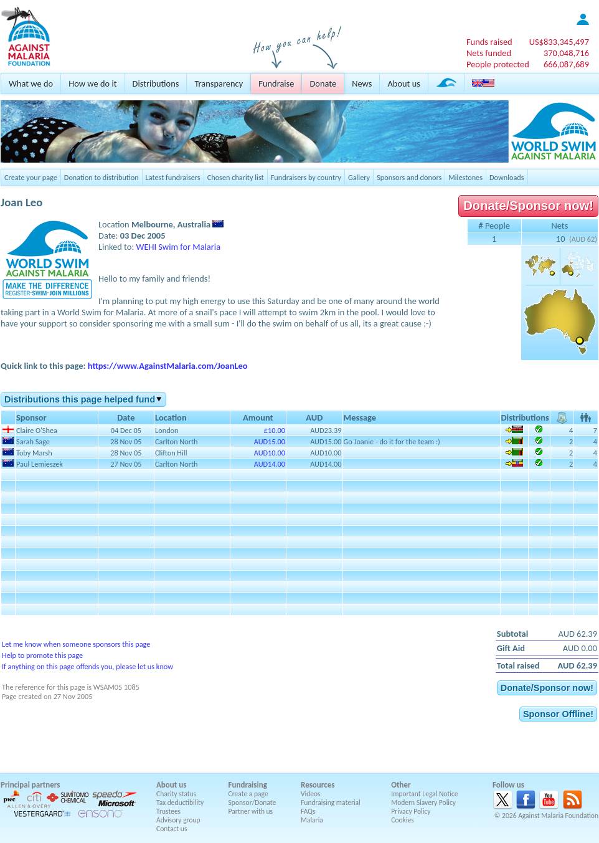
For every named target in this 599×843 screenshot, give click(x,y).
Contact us (171, 828)
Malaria (312, 820)
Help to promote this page (42, 655)
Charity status (176, 793)
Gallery (359, 177)
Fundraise (276, 83)
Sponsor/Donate (252, 802)
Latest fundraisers (173, 177)
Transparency (218, 83)
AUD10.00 (269, 452)
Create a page (248, 793)
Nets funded (488, 53)
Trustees (168, 811)
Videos (311, 793)
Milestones (465, 177)
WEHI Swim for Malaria (178, 246)
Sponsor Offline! (558, 714)
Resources (317, 784)
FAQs (308, 811)
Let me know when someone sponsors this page (76, 644)
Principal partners (30, 784)
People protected (497, 64)
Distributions (156, 83)
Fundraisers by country (306, 177)
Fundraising (248, 784)
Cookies (402, 820)
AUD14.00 (269, 464)
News (362, 83)
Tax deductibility (180, 802)
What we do (31, 83)
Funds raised (489, 41)
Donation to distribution (101, 177)
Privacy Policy (410, 811)
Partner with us (251, 811)
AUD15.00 (269, 441)
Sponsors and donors (409, 177)
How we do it (92, 83)
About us (403, 83)
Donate (322, 83)
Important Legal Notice (424, 793)
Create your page (30, 177)
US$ (559, 41)
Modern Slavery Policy (423, 802)
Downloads (506, 177)
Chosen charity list (235, 177)
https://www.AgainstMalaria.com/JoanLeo (168, 365)
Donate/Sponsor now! (528, 205)
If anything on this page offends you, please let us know (87, 666)
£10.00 (274, 430)
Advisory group (178, 820)
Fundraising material (331, 802)
